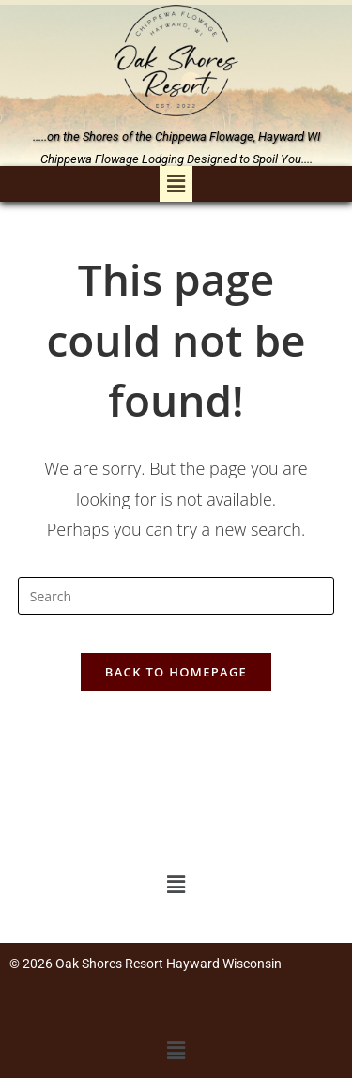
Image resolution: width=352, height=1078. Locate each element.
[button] (175, 184)
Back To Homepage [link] (176, 671)
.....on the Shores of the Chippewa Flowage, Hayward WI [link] (176, 136)
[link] (176, 60)
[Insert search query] (176, 596)
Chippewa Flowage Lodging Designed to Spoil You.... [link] (176, 159)
